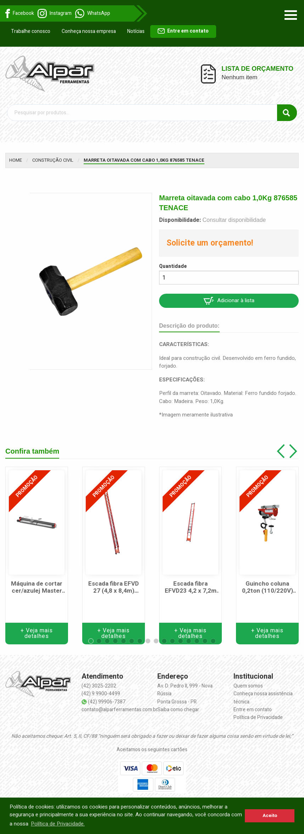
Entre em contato (183, 31)
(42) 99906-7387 (106, 702)
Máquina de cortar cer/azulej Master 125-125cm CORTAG (36, 587)
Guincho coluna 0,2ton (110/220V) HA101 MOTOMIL (267, 587)
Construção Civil (52, 160)
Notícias (136, 31)
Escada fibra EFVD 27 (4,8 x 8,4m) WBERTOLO (113, 587)
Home (15, 160)
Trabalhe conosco (30, 31)
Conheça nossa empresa (89, 31)
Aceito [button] (270, 815)
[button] (91, 641)
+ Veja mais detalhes (37, 633)
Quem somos (248, 686)
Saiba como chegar (178, 709)
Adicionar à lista (228, 301)
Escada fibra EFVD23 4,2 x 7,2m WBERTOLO (190, 587)
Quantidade (173, 266)
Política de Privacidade (258, 717)
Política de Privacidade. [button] (58, 824)
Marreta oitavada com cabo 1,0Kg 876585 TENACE (144, 160)
